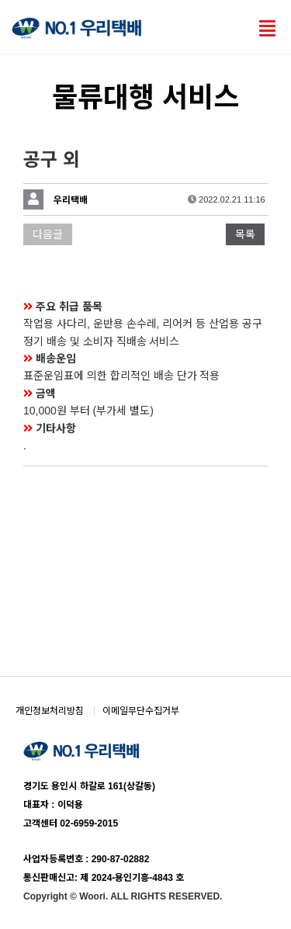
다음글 (48, 234)
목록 (245, 234)
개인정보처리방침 (50, 710)
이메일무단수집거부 (140, 710)
